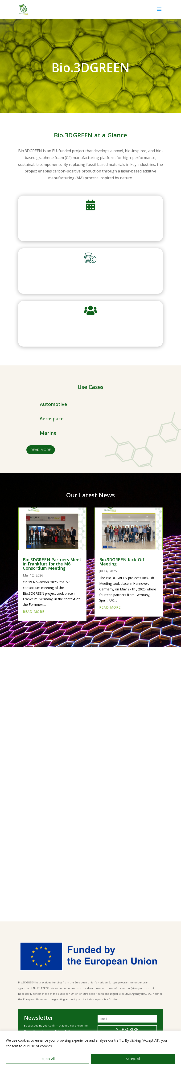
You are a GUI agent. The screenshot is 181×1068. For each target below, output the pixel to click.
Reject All (48, 1058)
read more (40, 449)
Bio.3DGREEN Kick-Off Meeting (121, 562)
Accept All (133, 1058)
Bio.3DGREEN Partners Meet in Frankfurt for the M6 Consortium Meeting (52, 564)
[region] (90, 1049)
